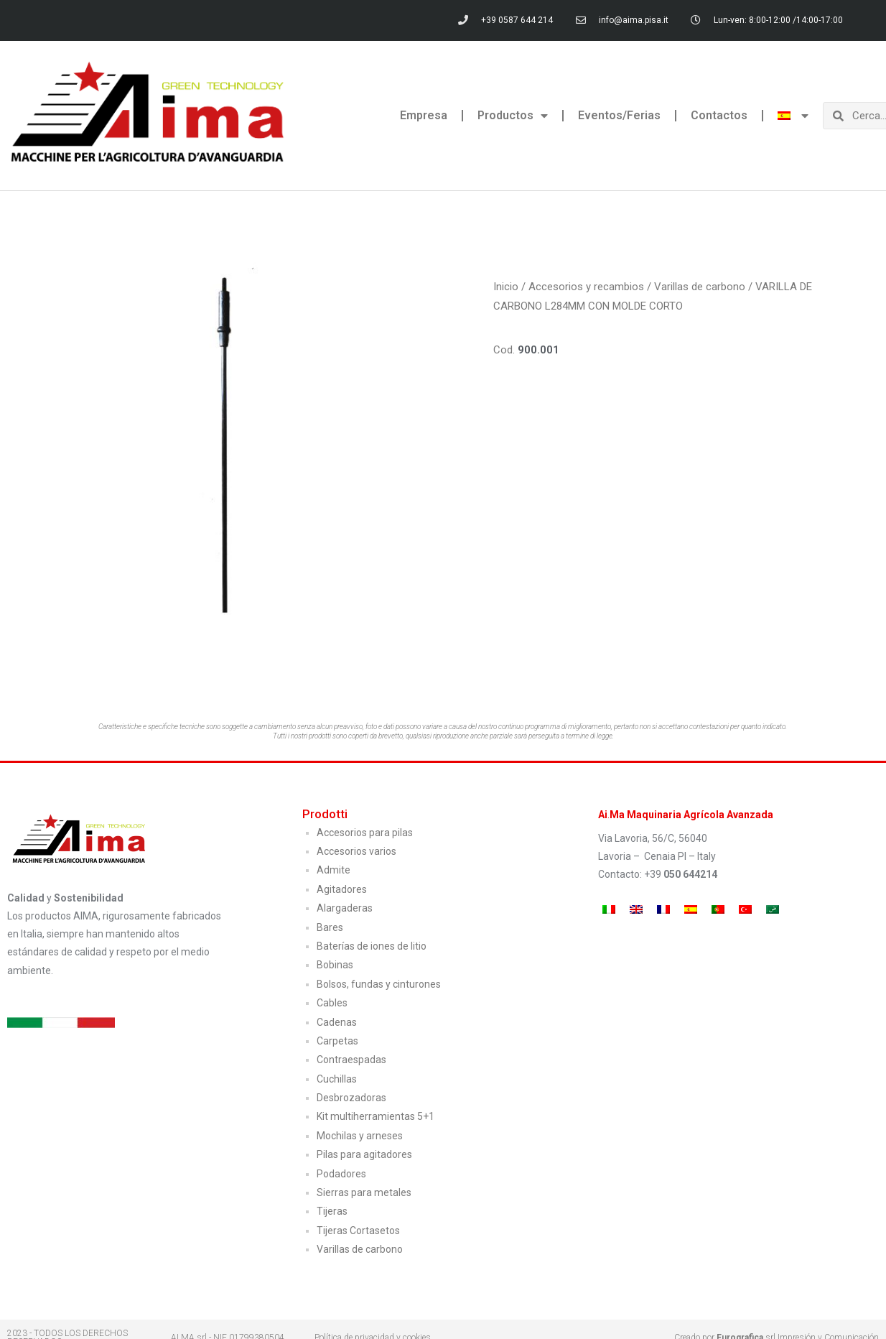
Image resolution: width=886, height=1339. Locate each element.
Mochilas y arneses (360, 1135)
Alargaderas (345, 908)
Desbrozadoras (351, 1097)
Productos (512, 116)
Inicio (505, 286)
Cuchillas (337, 1079)
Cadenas (337, 1022)
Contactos (719, 115)
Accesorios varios (356, 851)
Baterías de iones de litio (371, 946)
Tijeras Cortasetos (358, 1230)
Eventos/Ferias (619, 115)
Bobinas (335, 964)
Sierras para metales (364, 1192)
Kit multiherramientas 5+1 (375, 1116)
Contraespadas (351, 1059)
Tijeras (332, 1211)
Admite (333, 870)
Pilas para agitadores (364, 1154)
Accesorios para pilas (365, 832)
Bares (330, 927)
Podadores (341, 1174)
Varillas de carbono (699, 286)
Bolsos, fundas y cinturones (379, 984)
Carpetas (337, 1041)
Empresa (423, 115)
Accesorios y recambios (586, 286)
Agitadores (342, 889)
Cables (332, 1003)
